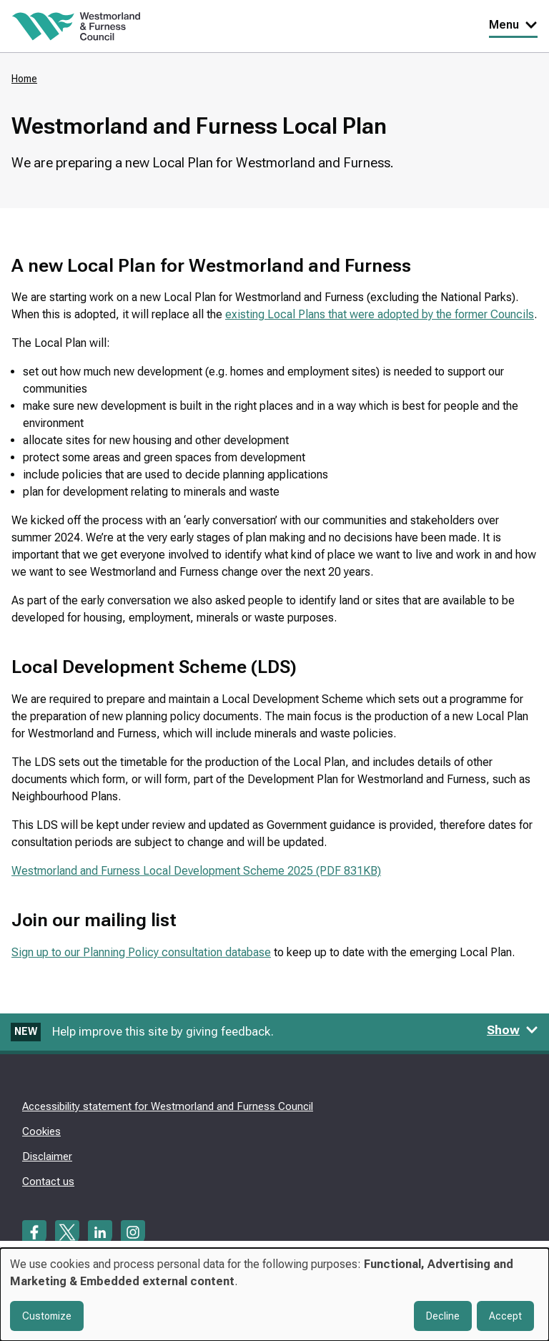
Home (24, 78)
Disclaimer (47, 1156)
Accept (505, 1316)
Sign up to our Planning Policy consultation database (141, 952)
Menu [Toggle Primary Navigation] (513, 24)
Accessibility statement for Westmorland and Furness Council (167, 1106)
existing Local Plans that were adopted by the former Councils (379, 314)
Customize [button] (46, 1316)
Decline (443, 1316)
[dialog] (274, 1294)
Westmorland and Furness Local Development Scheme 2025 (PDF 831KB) (196, 871)
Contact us (48, 1181)
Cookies (41, 1131)
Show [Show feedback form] (512, 1030)
